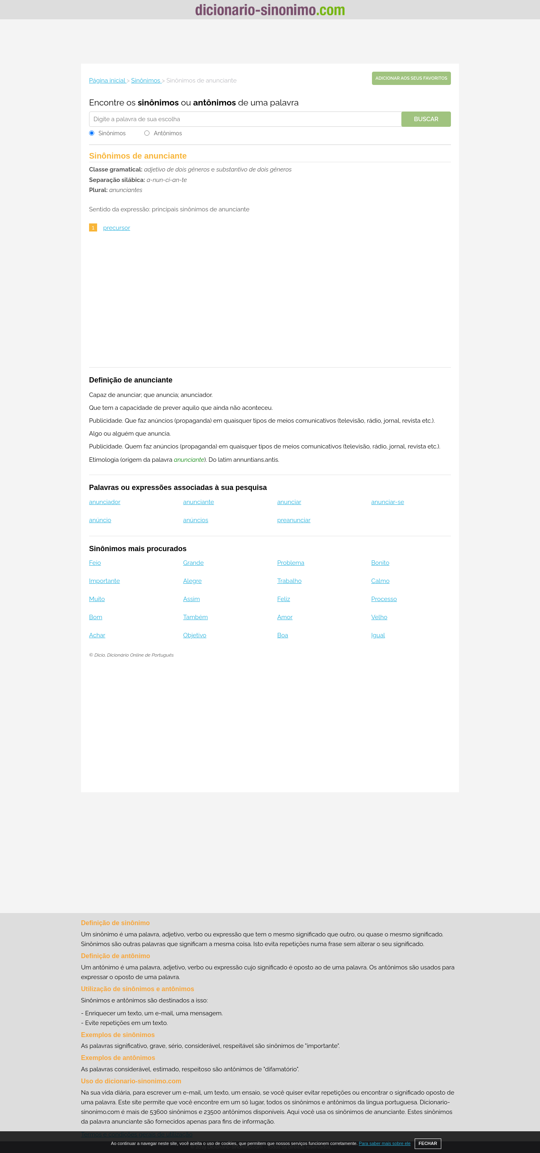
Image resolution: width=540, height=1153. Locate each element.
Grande (193, 562)
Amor (285, 617)
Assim (191, 599)
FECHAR (428, 1143)
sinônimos (158, 102)
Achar (97, 635)
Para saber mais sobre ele (384, 1143)
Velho (379, 617)
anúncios (195, 520)
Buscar (426, 119)
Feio (95, 562)
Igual (378, 635)
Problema (290, 562)
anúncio (100, 520)
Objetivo (194, 635)
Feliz (283, 599)
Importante (104, 581)
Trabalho (289, 581)
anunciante (198, 502)
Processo (384, 599)
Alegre (192, 581)
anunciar (289, 502)
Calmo (380, 581)
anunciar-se (387, 502)
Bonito (380, 562)
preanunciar (294, 520)
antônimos (214, 102)
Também (195, 617)
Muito (97, 599)
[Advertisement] (270, 41)
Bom (95, 617)
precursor (116, 227)
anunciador (104, 502)
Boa (282, 635)
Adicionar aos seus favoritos (411, 78)
